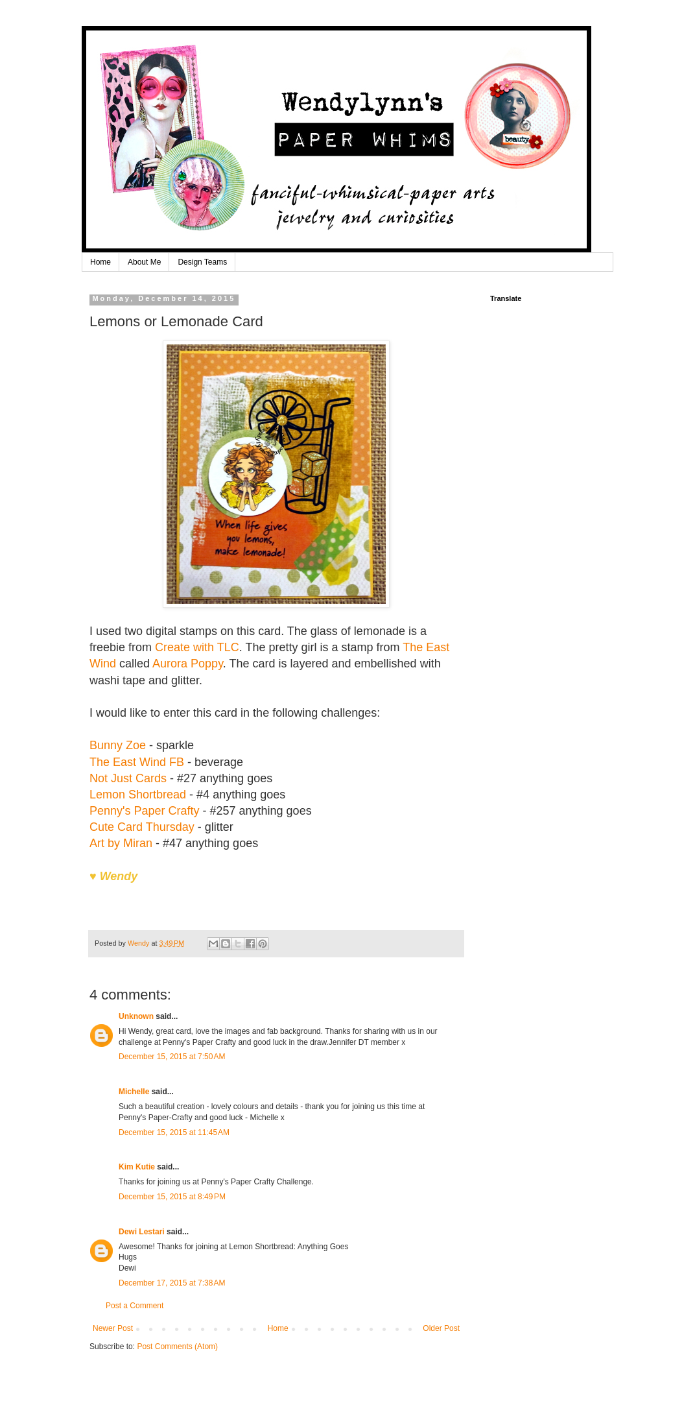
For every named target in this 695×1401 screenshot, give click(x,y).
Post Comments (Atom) (177, 1346)
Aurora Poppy (187, 663)
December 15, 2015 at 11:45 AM (174, 1132)
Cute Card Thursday (141, 826)
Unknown (136, 1016)
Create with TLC (197, 647)
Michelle (134, 1091)
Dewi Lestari (142, 1231)
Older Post (441, 1328)
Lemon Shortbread (137, 794)
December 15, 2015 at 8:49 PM (172, 1196)
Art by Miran (120, 843)
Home (100, 262)
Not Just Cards (128, 778)
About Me (144, 262)
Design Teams (202, 262)
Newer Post (113, 1328)
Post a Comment (134, 1305)
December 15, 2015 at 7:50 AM (172, 1056)
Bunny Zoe (117, 745)
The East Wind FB (136, 762)
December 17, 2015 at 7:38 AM (172, 1282)
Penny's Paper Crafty (146, 810)
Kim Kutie (137, 1166)
